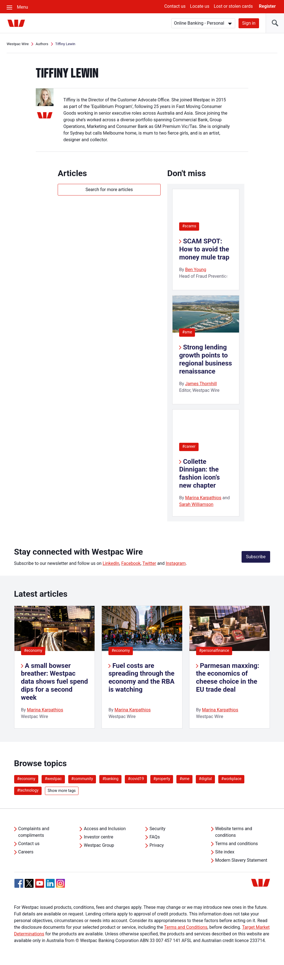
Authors (42, 44)
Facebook (130, 563)
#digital (205, 778)
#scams (189, 226)
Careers (26, 852)
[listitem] (54, 667)
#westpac (53, 778)
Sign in (248, 23)
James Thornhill (201, 383)
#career (189, 446)
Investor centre (98, 837)
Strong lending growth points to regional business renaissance (205, 359)
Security (157, 828)
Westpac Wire (18, 44)
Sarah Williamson (196, 504)
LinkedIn (111, 563)
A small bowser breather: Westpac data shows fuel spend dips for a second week (54, 681)
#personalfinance (214, 650)
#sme (187, 332)
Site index (224, 852)
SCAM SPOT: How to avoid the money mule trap (204, 249)
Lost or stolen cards (233, 6)
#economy (33, 650)
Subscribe (256, 556)
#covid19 (136, 778)
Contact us (175, 6)
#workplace (231, 778)
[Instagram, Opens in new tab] (60, 886)
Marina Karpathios (203, 497)
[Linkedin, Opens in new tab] (50, 883)
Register (267, 6)
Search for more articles (109, 189)
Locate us (199, 6)
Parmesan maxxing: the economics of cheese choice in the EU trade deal (227, 677)
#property (161, 778)
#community (82, 778)
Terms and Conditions (185, 927)
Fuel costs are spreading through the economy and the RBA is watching (141, 677)
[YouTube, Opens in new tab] (39, 883)
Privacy (156, 845)
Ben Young (195, 269)
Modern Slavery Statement (241, 860)
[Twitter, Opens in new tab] (29, 883)
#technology (28, 790)
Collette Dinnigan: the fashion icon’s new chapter (199, 473)
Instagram (176, 563)
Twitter (149, 563)
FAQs (154, 837)
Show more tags (62, 790)
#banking (110, 778)
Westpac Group (99, 845)
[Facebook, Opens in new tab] (19, 883)
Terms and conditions (236, 843)
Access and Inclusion (105, 828)
